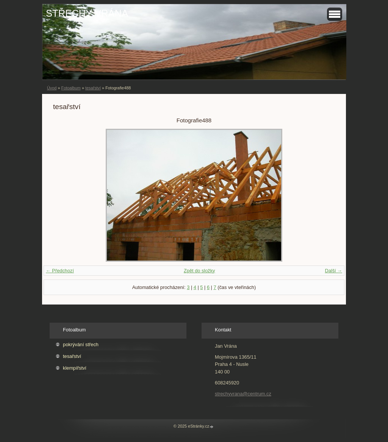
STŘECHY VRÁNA (87, 13)
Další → (333, 270)
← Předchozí (60, 270)
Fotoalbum (70, 88)
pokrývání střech (81, 344)
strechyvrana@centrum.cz (243, 394)
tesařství (93, 88)
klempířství (74, 368)
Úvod (51, 88)
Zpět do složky (199, 270)
